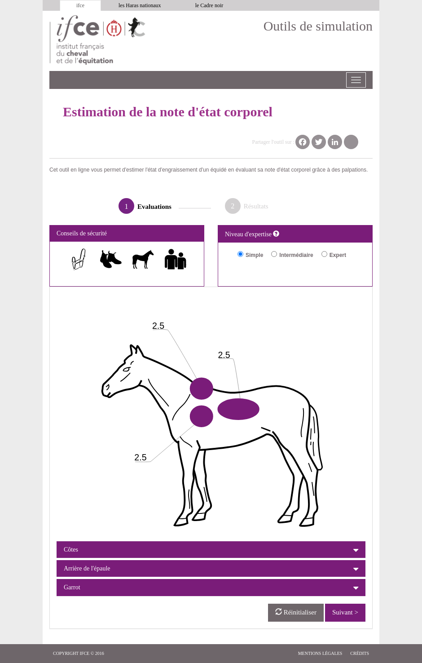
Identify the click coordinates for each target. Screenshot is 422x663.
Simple (254, 255)
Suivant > (345, 612)
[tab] (211, 549)
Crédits (359, 653)
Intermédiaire (296, 255)
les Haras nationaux (140, 5)
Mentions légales (320, 653)
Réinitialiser (295, 612)
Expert (338, 255)
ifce (80, 5)
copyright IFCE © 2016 (78, 653)
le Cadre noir (209, 5)
